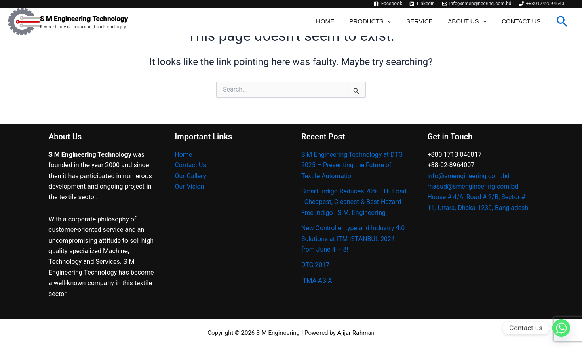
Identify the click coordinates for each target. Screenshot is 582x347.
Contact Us (522, 21)
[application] (398, 21)
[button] (562, 22)
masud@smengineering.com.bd (473, 186)
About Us (471, 21)
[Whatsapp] (561, 328)
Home (339, 21)
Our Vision (190, 186)
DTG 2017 (315, 276)
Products (381, 21)
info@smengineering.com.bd (469, 176)
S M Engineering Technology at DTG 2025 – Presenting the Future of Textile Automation (352, 165)
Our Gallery (191, 176)
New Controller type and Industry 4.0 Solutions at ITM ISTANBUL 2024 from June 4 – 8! (353, 249)
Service (427, 21)
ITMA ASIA (316, 291)
